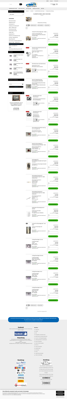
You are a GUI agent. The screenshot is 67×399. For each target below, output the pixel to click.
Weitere (42, 8)
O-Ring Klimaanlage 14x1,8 (37, 271)
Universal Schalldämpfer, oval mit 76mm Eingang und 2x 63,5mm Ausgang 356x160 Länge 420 (16, 104)
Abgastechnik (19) (12, 22)
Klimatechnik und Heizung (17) (14, 44)
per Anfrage (46, 318)
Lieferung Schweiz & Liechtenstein (41, 339)
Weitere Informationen (60, 396)
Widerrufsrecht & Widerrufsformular (41, 336)
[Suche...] (20, 4)
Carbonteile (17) (11, 24)
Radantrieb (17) (11, 34)
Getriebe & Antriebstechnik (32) (14, 35)
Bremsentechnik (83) (12, 29)
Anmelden (16, 86)
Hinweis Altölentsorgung (39, 343)
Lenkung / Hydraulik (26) (13, 37)
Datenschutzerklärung (17, 394)
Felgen (10, 47)
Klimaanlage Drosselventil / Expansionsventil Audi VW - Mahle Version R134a (38, 177)
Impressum (37, 329)
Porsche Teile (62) (36, 8)
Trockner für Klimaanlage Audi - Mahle (39, 31)
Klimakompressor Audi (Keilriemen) (38, 63)
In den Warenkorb (53, 44)
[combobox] (33, 25)
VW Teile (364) (28, 8)
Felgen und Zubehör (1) (13, 45)
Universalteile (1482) (13, 8)
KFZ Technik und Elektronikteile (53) (15, 40)
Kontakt (36, 331)
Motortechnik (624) (12, 20)
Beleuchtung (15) (12, 39)
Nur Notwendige (60, 394)
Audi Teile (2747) (21, 8)
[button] (27, 25)
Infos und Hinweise (38, 341)
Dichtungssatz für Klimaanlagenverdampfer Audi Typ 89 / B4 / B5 (39, 161)
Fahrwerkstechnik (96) (13, 30)
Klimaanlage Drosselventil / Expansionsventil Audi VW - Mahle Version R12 (38, 193)
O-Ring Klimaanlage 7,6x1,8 (37, 287)
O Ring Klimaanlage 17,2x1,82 (37, 239)
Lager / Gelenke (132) (12, 27)
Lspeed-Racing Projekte (39, 353)
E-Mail (50, 318)
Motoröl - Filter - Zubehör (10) (14, 42)
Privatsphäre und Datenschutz (40, 334)
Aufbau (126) (11, 32)
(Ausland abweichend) (42, 38)
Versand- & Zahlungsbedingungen (41, 338)
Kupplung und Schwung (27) (14, 25)
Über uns (36, 344)
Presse (36, 351)
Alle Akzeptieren (60, 391)
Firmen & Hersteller (38, 346)
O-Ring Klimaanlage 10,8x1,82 (37, 255)
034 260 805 (40, 66)
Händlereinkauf (37, 348)
